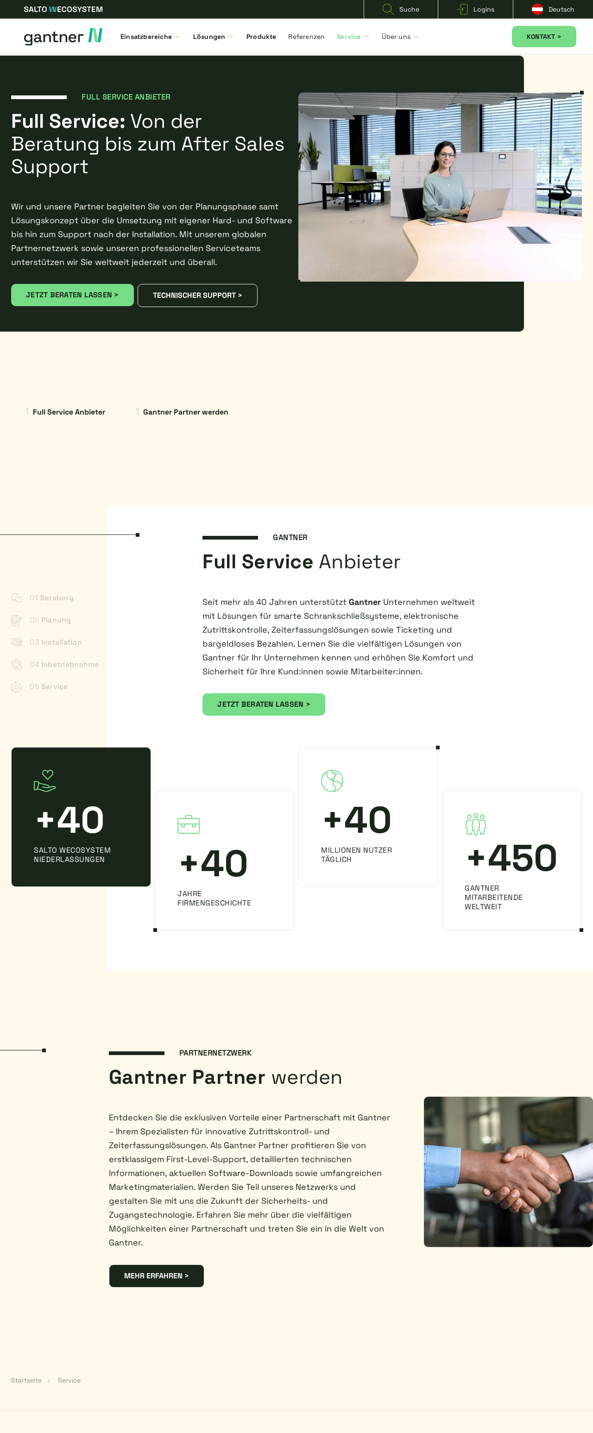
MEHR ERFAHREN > (156, 1276)
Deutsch (553, 9)
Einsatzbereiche (150, 36)
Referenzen (306, 36)
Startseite (26, 1380)
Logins (475, 9)
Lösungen (214, 36)
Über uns (401, 36)
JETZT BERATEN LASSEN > (72, 295)
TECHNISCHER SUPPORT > (197, 295)
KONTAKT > (544, 36)
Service (353, 36)
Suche (401, 9)
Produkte (261, 36)
